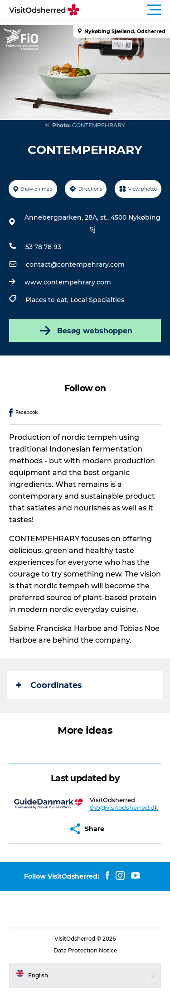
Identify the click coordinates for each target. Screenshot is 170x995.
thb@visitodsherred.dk (124, 807)
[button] (126, 10)
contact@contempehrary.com (75, 264)
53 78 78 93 (43, 247)
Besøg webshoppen (85, 330)
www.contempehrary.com (67, 282)
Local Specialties (97, 300)
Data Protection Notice (85, 950)
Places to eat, (47, 300)
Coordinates (49, 685)
